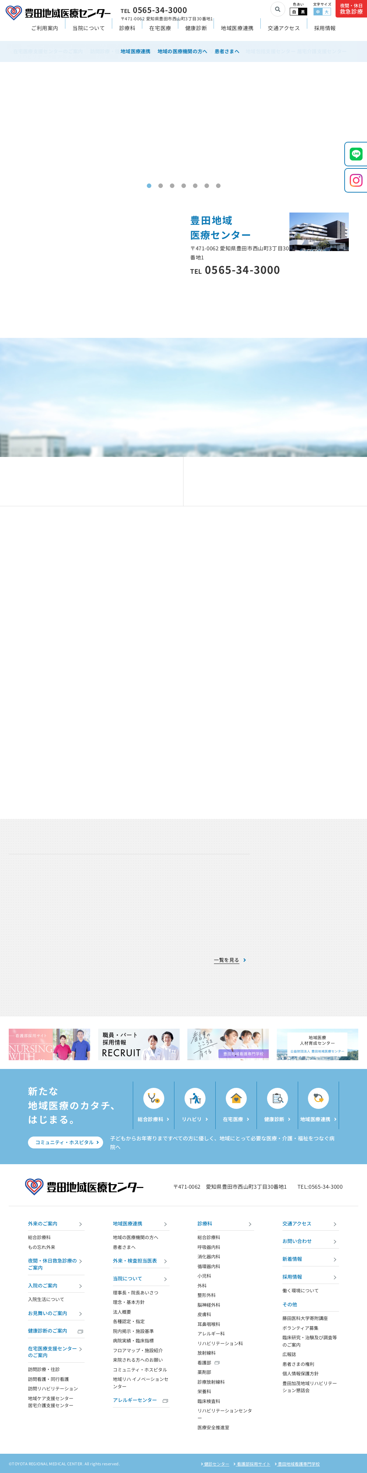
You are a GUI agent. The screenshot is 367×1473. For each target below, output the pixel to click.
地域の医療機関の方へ (135, 1237)
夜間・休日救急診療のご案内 (56, 1264)
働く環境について (300, 1290)
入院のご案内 (56, 1286)
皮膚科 (204, 1314)
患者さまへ (124, 1247)
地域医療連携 (237, 33)
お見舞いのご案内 (56, 1313)
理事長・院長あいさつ (135, 1292)
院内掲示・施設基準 (133, 1331)
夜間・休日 (351, 9)
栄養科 (204, 1391)
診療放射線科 (211, 1381)
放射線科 (206, 1352)
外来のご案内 (56, 1224)
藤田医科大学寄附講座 (305, 1318)
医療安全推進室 (213, 1427)
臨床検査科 (208, 1401)
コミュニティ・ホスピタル (67, 1142)
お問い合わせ (310, 1241)
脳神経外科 (208, 1304)
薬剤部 (204, 1372)
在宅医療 (160, 33)
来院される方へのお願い (138, 1359)
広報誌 (289, 1354)
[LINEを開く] (355, 154)
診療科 (127, 33)
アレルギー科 (211, 1333)
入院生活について (46, 1299)
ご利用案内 (44, 33)
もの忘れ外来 (41, 1247)
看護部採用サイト (251, 1464)
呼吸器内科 (208, 1247)
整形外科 (206, 1295)
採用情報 (325, 33)
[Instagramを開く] (355, 180)
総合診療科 (39, 1237)
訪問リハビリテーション (53, 1388)
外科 (202, 1285)
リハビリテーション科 (220, 1343)
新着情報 (310, 1259)
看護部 (204, 1362)
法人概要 (122, 1311)
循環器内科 (208, 1266)
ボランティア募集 (300, 1328)
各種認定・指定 (129, 1321)
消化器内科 (208, 1256)
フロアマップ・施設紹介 (138, 1350)
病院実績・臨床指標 (133, 1340)
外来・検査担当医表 (141, 1261)
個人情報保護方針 (300, 1373)
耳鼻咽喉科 (208, 1324)
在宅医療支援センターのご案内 (56, 1352)
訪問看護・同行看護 (48, 1379)
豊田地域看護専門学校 (297, 1464)
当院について (88, 33)
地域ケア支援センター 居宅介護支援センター (50, 1402)
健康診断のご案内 (56, 1331)
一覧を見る (226, 960)
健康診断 (196, 33)
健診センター (215, 1464)
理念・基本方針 (129, 1302)
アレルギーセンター (141, 1400)
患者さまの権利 (298, 1364)
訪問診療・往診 (44, 1369)
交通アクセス (284, 33)
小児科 (204, 1275)
